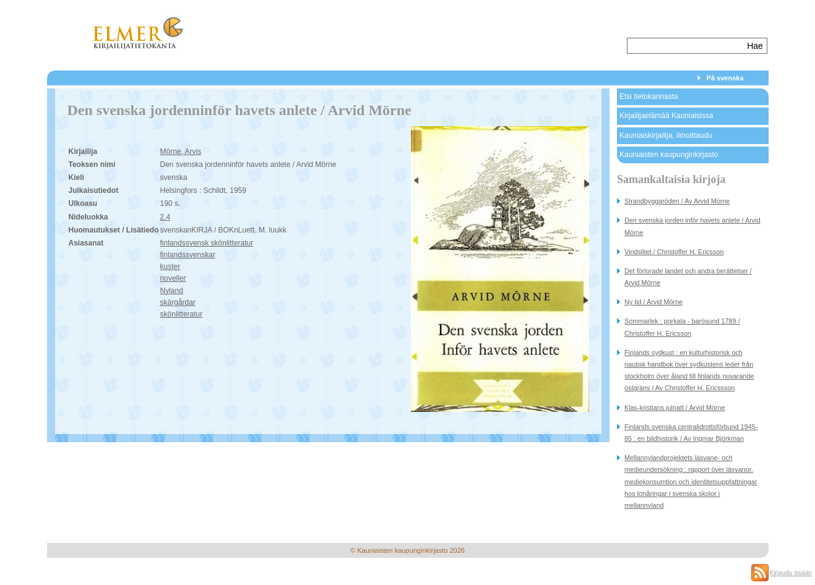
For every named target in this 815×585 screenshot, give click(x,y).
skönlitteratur (181, 314)
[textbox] (685, 45)
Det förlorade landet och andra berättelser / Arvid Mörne (688, 276)
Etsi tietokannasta (648, 96)
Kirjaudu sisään (791, 573)
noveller (173, 278)
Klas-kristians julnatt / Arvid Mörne (674, 407)
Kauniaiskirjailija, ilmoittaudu (665, 135)
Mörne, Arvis (181, 151)
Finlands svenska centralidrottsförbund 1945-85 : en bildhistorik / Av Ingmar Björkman (690, 432)
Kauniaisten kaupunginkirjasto (668, 154)
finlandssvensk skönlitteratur (207, 243)
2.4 (165, 217)
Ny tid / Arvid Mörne (653, 301)
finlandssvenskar (187, 254)
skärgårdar (178, 302)
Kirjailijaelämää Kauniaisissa (666, 115)
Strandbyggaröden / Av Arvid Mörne (677, 201)
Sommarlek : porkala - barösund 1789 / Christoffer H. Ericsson (682, 326)
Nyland (171, 290)
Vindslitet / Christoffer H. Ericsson (673, 251)
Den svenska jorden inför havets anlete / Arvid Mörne (692, 226)
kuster (170, 266)
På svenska (725, 78)
